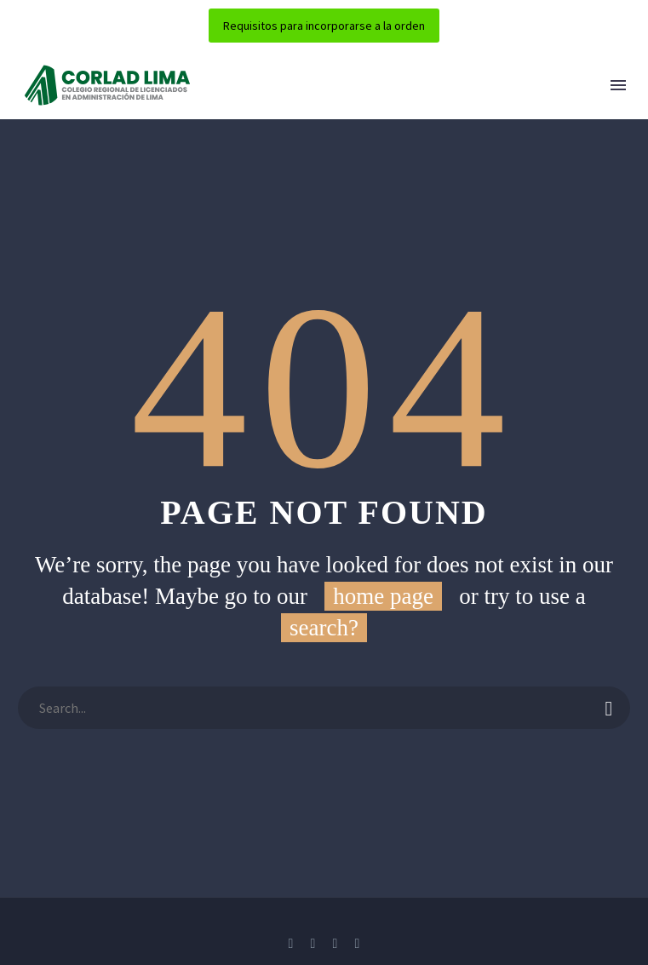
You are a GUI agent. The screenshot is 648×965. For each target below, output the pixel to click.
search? (324, 627)
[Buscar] (324, 707)
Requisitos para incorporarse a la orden (324, 25)
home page (383, 596)
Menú (618, 85)
